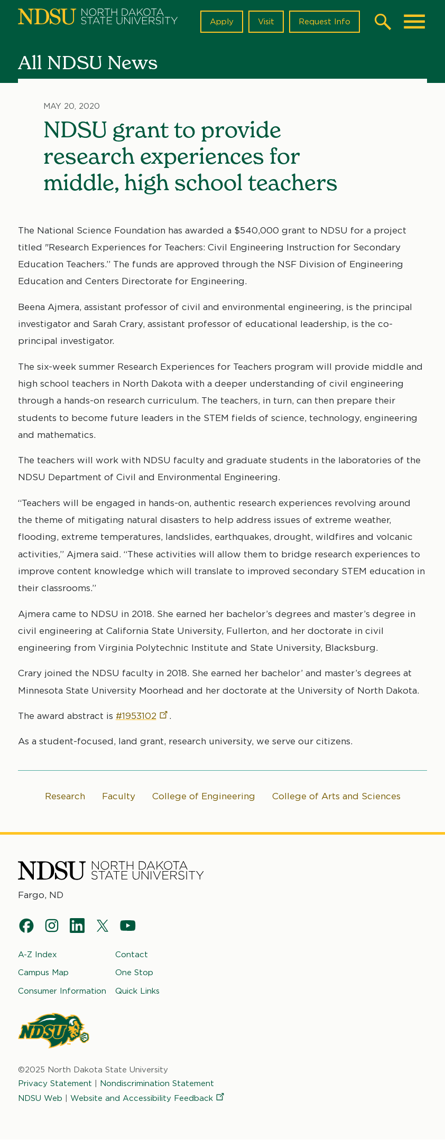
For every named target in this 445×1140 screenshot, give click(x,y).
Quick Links (137, 990)
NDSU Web (40, 1098)
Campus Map (43, 972)
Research (65, 796)
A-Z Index (37, 954)
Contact (131, 954)
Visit (266, 21)
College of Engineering (203, 796)
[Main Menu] (414, 21)
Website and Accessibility (148, 1098)
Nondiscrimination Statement (157, 1083)
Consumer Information (62, 990)
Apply (222, 21)
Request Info (324, 21)
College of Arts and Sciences (336, 796)
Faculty (118, 796)
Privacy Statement (55, 1083)
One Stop (134, 972)
